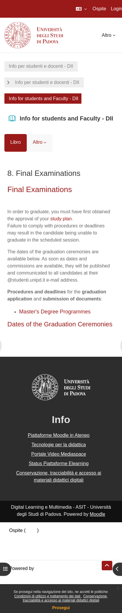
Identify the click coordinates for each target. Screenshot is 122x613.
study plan (61, 218)
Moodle (97, 514)
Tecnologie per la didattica (58, 444)
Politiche (18, 544)
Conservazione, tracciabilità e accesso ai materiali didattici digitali (65, 598)
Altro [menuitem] (106, 35)
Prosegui (61, 607)
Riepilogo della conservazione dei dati (48, 537)
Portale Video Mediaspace (58, 454)
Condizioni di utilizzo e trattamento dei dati (47, 596)
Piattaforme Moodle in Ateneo (59, 435)
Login (31, 530)
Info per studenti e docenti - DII (41, 66)
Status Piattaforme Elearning (59, 463)
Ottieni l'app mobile (29, 551)
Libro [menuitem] (15, 142)
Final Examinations (39, 189)
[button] (81, 9)
